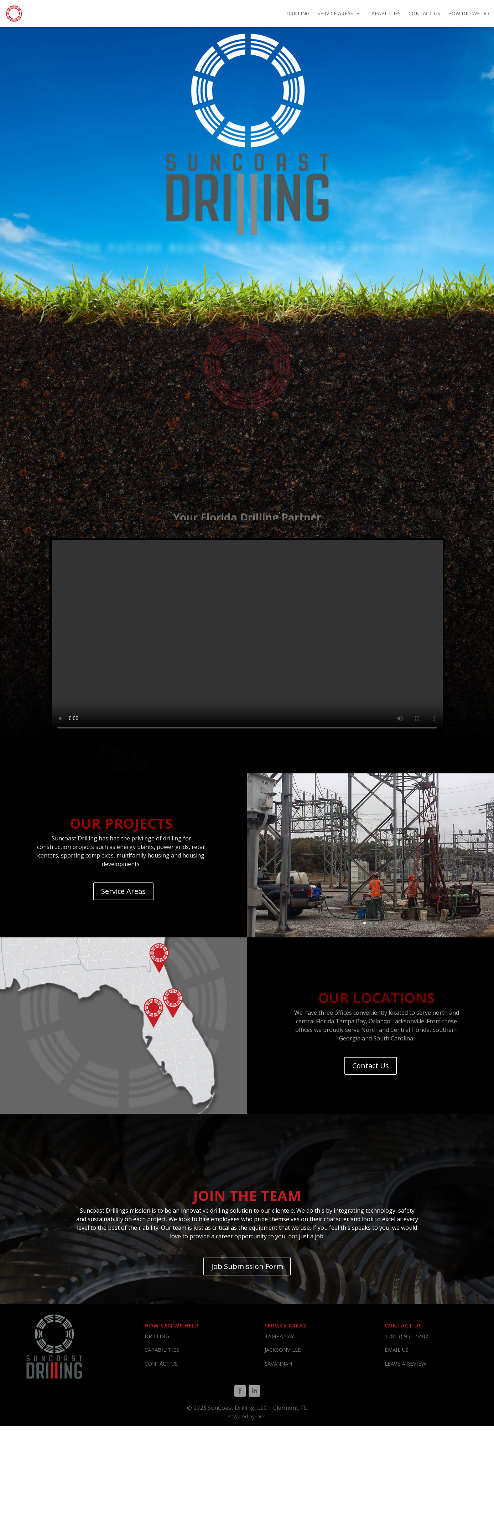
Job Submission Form (247, 1266)
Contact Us (370, 1065)
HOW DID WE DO (468, 13)
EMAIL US (397, 1349)
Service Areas (123, 891)
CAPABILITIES (384, 13)
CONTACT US (424, 13)
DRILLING (298, 13)
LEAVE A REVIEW (405, 1363)
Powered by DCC (246, 1416)
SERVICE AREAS (335, 13)
